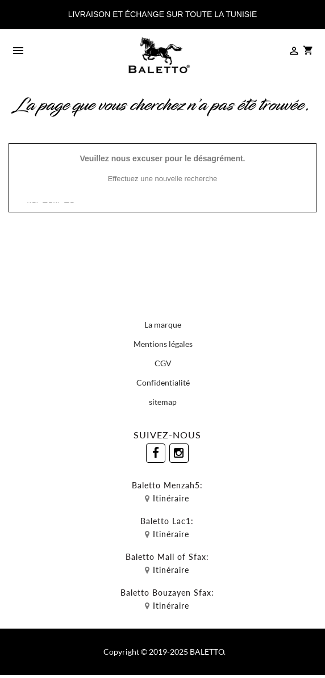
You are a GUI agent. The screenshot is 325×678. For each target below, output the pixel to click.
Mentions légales (163, 344)
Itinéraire (171, 498)
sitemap (163, 402)
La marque (162, 324)
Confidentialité (163, 382)
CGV (163, 363)
